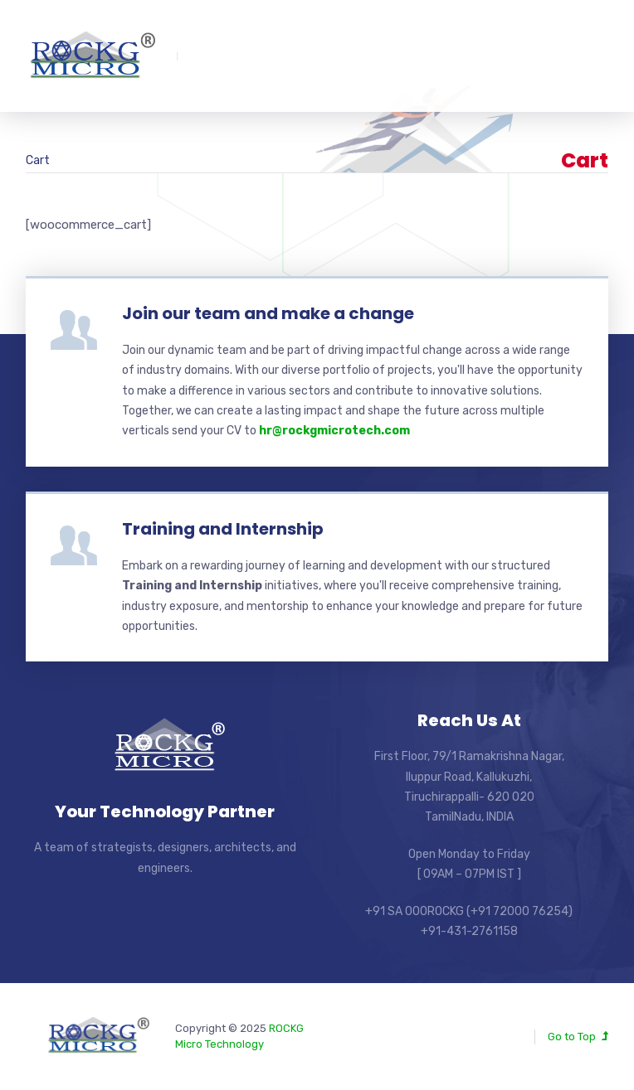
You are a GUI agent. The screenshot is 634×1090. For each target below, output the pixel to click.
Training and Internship (223, 528)
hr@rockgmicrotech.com (334, 431)
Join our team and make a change (268, 313)
